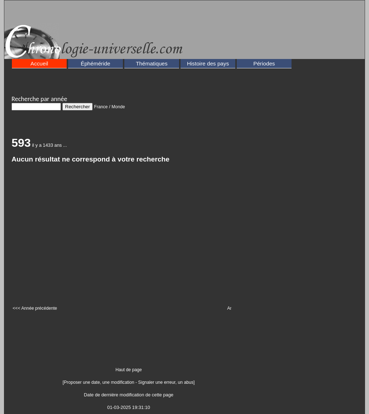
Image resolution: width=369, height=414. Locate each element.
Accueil (39, 63)
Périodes (264, 63)
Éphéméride (95, 63)
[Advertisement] (193, 20)
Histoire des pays (208, 63)
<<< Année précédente (35, 308)
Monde (118, 106)
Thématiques (152, 63)
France (101, 106)
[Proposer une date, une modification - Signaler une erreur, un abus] (129, 382)
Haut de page (129, 369)
